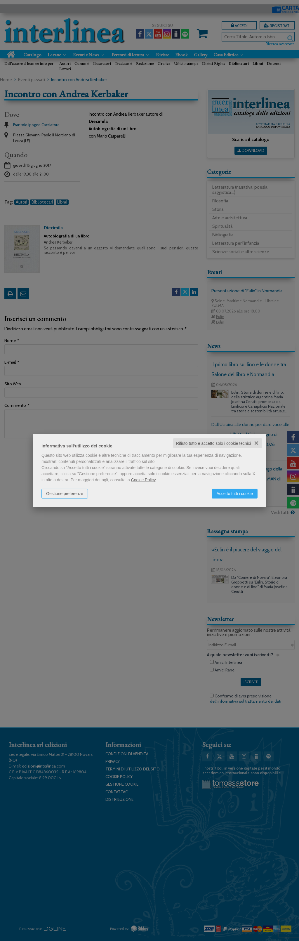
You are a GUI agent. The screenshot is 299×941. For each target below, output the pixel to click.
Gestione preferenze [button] (64, 493)
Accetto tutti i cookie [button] (234, 493)
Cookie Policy (143, 479)
